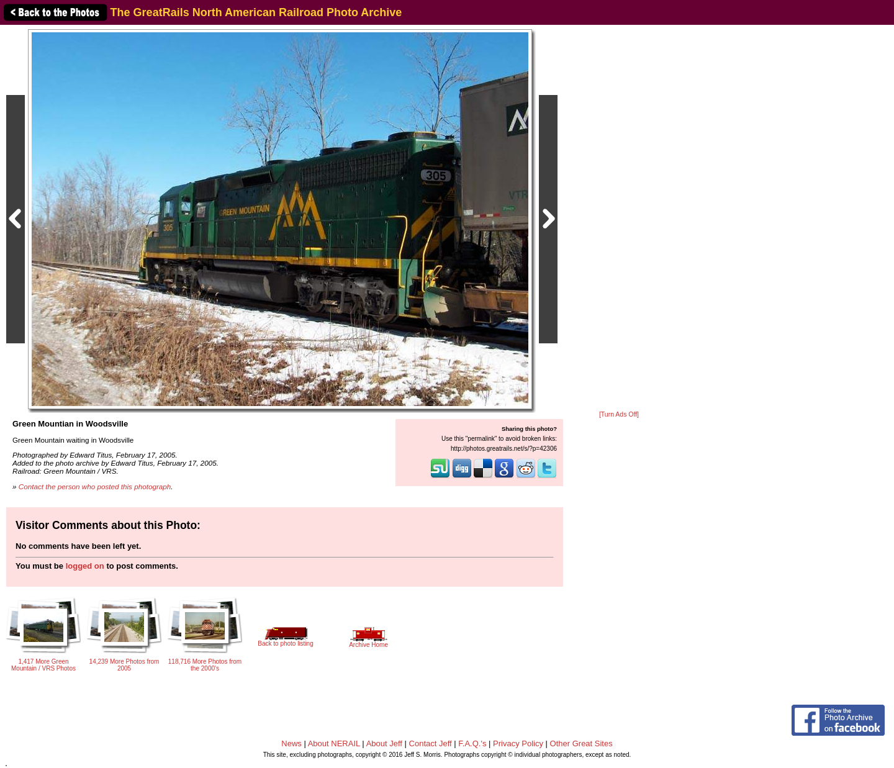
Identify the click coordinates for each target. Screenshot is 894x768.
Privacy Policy (518, 743)
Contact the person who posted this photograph (95, 486)
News (291, 743)
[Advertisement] (619, 218)
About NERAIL (334, 743)
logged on (85, 566)
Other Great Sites (581, 743)
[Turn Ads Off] (619, 414)
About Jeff (384, 743)
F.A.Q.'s (472, 743)
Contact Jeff (430, 743)
